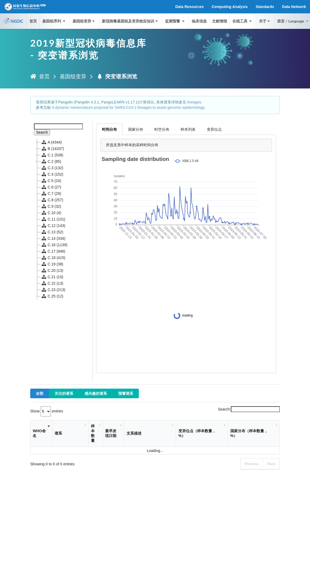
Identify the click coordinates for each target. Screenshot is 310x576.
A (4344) (51, 142)
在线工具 (242, 21)
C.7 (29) (51, 193)
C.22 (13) (52, 283)
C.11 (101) (53, 219)
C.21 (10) (52, 277)
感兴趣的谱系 (96, 393)
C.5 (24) (51, 180)
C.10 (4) (51, 213)
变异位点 (214, 129)
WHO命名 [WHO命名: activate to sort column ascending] (39, 433)
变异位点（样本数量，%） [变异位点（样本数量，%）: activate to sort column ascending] (197, 433)
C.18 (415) (53, 257)
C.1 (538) (52, 155)
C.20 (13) (52, 270)
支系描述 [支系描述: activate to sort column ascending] (134, 433)
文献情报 (219, 21)
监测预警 (175, 21)
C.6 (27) (51, 187)
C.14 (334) (53, 238)
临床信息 (199, 21)
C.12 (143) (53, 225)
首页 (33, 21)
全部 (39, 393)
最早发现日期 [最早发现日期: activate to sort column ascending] (110, 433)
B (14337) (52, 148)
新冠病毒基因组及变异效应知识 (130, 21)
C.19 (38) (52, 264)
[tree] (61, 219)
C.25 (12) (52, 296)
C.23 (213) (53, 290)
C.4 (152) (52, 174)
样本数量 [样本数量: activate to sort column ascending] (93, 433)
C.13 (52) (52, 232)
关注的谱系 (64, 393)
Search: (249, 409)
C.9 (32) (51, 206)
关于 (265, 21)
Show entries (46, 411)
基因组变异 (84, 21)
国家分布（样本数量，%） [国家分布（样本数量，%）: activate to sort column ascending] (249, 433)
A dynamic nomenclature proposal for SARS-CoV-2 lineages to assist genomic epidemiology (128, 107)
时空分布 (161, 129)
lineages (194, 102)
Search (42, 132)
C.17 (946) (53, 251)
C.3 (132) (52, 168)
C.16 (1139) (54, 245)
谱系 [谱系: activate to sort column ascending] (58, 433)
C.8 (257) (52, 200)
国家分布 (135, 129)
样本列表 (188, 129)
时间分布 (109, 129)
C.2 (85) (51, 161)
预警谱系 (125, 393)
